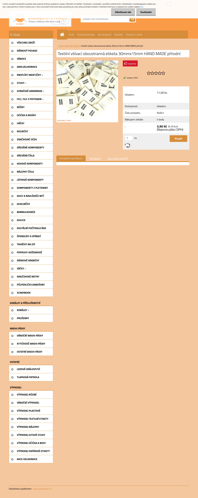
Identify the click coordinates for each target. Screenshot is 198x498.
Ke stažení (95, 158)
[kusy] (129, 138)
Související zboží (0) (118, 158)
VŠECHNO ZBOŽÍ (72, 45)
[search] (132, 19)
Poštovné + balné (134, 34)
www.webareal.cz (42, 489)
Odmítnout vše (123, 12)
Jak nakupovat (104, 34)
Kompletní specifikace (71, 158)
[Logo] (40, 19)
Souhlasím (146, 12)
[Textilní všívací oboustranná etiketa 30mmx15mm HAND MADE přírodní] (87, 62)
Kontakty (118, 34)
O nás (71, 34)
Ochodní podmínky (86, 34)
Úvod (60, 45)
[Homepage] (63, 35)
